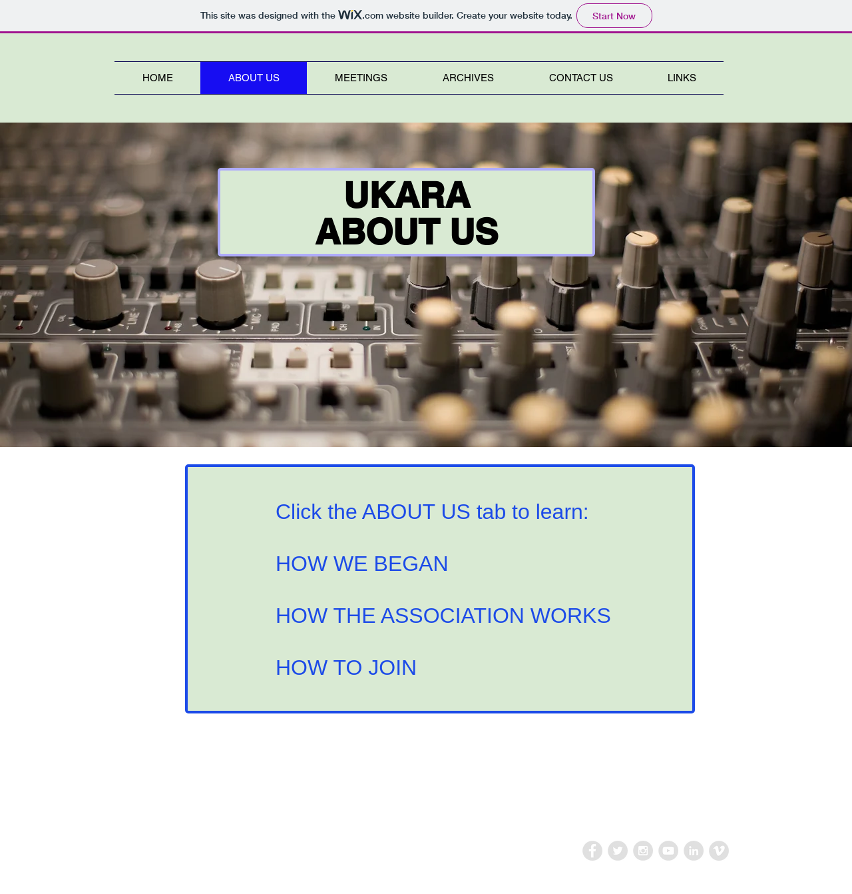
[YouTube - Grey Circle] (668, 851)
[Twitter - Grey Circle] (618, 851)
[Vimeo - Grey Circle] (719, 851)
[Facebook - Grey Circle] (592, 851)
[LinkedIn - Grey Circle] (694, 851)
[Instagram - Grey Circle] (643, 851)
